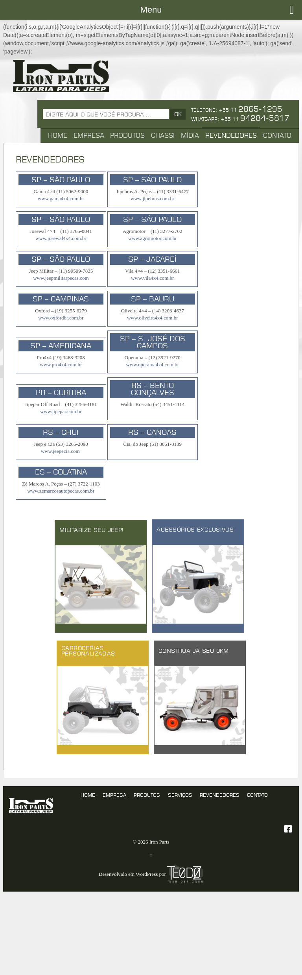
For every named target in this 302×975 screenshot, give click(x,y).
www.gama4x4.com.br (61, 198)
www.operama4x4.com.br (152, 364)
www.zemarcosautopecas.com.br (61, 491)
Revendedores (231, 135)
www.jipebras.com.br (152, 198)
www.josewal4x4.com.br (61, 238)
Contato (277, 135)
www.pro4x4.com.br (61, 364)
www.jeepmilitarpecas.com (60, 278)
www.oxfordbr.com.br (60, 318)
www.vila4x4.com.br (152, 278)
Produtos (127, 135)
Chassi (163, 135)
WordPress (147, 874)
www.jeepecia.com (61, 451)
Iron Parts (158, 842)
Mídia (190, 135)
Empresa (89, 135)
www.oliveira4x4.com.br (152, 318)
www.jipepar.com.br (61, 411)
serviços (180, 795)
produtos (147, 795)
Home (57, 135)
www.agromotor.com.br (152, 238)
